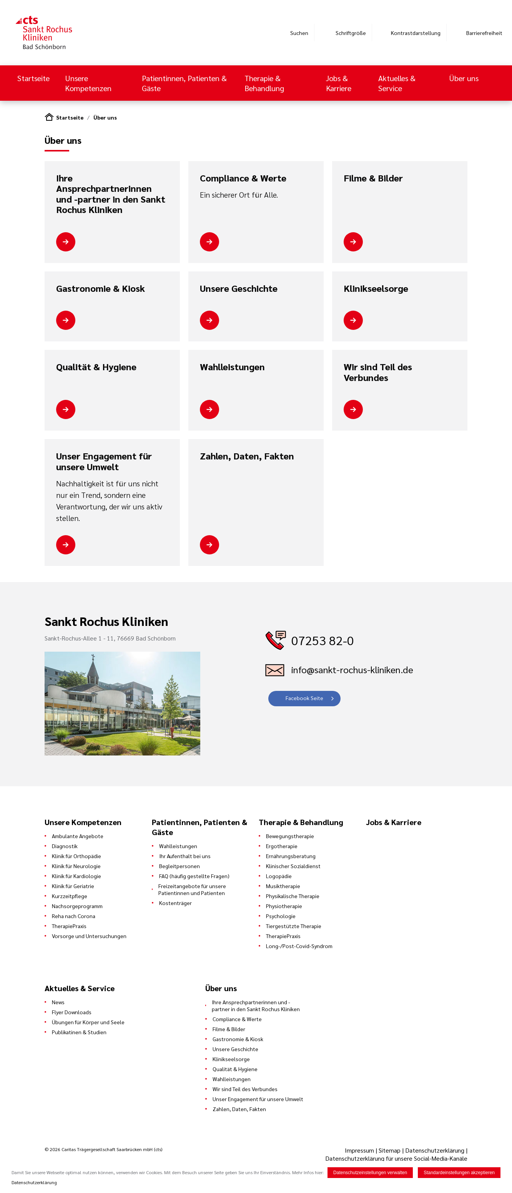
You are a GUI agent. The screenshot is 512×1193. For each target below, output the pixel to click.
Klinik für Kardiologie (76, 875)
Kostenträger (175, 902)
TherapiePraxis (69, 925)
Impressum (360, 1150)
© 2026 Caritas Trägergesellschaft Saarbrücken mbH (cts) (103, 1149)
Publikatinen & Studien (79, 1031)
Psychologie (281, 915)
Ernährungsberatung (291, 855)
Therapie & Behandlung (265, 83)
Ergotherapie (282, 845)
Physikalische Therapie (292, 895)
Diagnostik (65, 845)
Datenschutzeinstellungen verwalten (370, 1172)
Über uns (464, 78)
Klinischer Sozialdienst (293, 865)
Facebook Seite (304, 697)
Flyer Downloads (71, 1011)
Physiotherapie (284, 905)
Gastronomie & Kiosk (100, 288)
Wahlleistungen (232, 366)
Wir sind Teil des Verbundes (378, 372)
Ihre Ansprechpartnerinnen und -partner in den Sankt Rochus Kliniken (110, 194)
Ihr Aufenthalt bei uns (185, 855)
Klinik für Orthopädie (76, 855)
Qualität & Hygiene (96, 366)
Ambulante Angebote (77, 835)
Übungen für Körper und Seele (88, 1021)
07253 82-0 (322, 640)
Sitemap (390, 1150)
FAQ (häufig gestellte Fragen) (194, 875)
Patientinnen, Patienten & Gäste (184, 83)
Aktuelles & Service (397, 83)
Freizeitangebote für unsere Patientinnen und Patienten (192, 889)
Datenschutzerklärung (434, 1150)
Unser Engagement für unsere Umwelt (104, 461)
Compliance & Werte (243, 178)
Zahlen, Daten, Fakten (247, 456)
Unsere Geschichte (239, 288)
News (58, 1001)
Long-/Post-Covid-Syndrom (299, 945)
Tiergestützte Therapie (293, 925)
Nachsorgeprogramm (77, 905)
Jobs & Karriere (338, 83)
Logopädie (279, 875)
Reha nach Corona (73, 915)
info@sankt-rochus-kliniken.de (352, 669)
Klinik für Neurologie (76, 865)
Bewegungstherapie (290, 835)
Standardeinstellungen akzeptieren (459, 1172)
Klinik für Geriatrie (73, 885)
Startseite (33, 78)
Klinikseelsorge (376, 288)
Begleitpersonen (179, 865)
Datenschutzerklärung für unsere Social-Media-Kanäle (396, 1158)
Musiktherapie (283, 885)
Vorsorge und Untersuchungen (89, 935)
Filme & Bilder (373, 178)
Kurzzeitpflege (69, 895)
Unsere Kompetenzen (89, 83)
